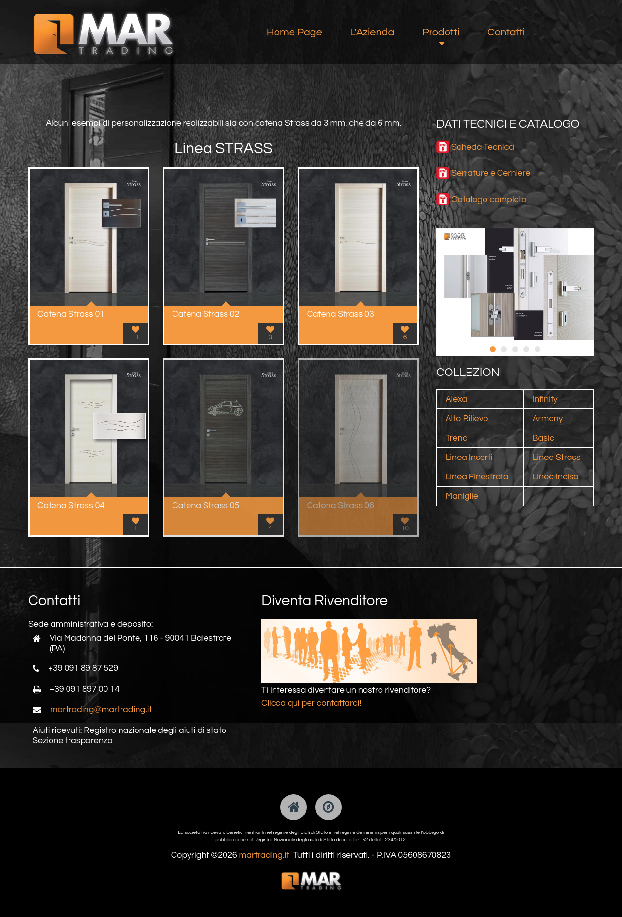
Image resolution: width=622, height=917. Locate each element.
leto (519, 199)
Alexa (456, 399)
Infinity (545, 399)
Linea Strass (557, 457)
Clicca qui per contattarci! (311, 703)
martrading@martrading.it (101, 709)
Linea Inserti (469, 457)
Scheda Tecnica (482, 147)
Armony (548, 418)
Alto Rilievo (467, 418)
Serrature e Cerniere (490, 173)
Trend (457, 437)
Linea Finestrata (477, 476)
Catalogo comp (481, 199)
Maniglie (462, 496)
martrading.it (264, 855)
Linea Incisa (556, 476)
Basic (543, 437)
